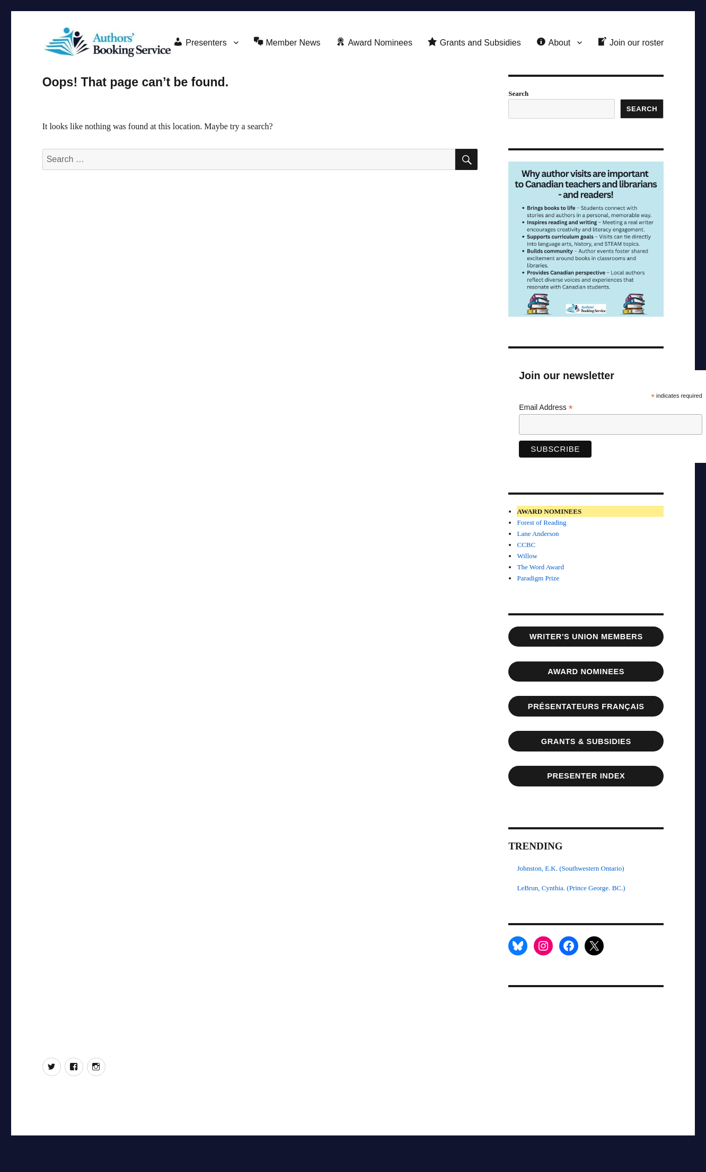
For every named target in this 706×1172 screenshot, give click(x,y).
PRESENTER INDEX (586, 776)
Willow (527, 556)
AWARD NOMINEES (586, 671)
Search (518, 93)
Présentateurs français (586, 706)
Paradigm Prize (538, 578)
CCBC (526, 545)
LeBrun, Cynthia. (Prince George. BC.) (571, 888)
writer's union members (586, 636)
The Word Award (540, 567)
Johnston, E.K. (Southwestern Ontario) (570, 868)
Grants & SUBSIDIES (586, 741)
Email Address (546, 407)
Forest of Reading (541, 522)
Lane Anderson (538, 534)
